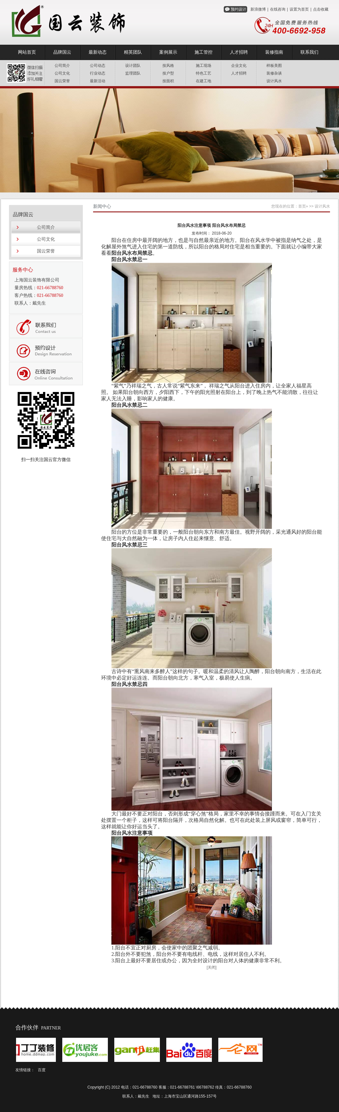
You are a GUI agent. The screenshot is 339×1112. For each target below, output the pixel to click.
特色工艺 (203, 73)
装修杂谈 (274, 73)
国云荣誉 (62, 81)
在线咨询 (277, 9)
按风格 (168, 65)
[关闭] (212, 967)
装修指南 (274, 52)
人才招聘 (239, 52)
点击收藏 (320, 9)
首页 (302, 206)
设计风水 (274, 81)
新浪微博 (258, 9)
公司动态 (97, 65)
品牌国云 (62, 52)
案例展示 (168, 52)
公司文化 (62, 73)
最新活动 (97, 81)
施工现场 (203, 65)
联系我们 (309, 52)
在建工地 (203, 81)
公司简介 (62, 65)
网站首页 (27, 52)
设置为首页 (299, 9)
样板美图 (274, 65)
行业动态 (97, 73)
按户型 (168, 73)
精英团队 (133, 52)
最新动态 (98, 52)
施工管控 (204, 52)
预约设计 (238, 9)
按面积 (168, 81)
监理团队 (133, 73)
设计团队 (133, 65)
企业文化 (239, 65)
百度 (42, 1070)
